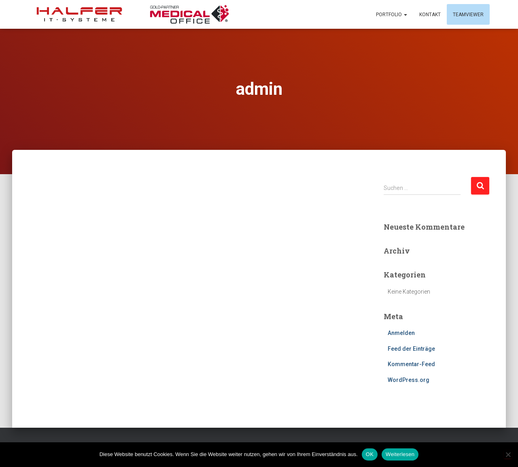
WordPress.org (408, 380)
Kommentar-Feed (411, 364)
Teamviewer (468, 14)
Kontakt (430, 14)
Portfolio (391, 14)
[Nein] (508, 454)
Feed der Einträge (411, 348)
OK (370, 454)
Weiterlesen (400, 454)
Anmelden (401, 333)
